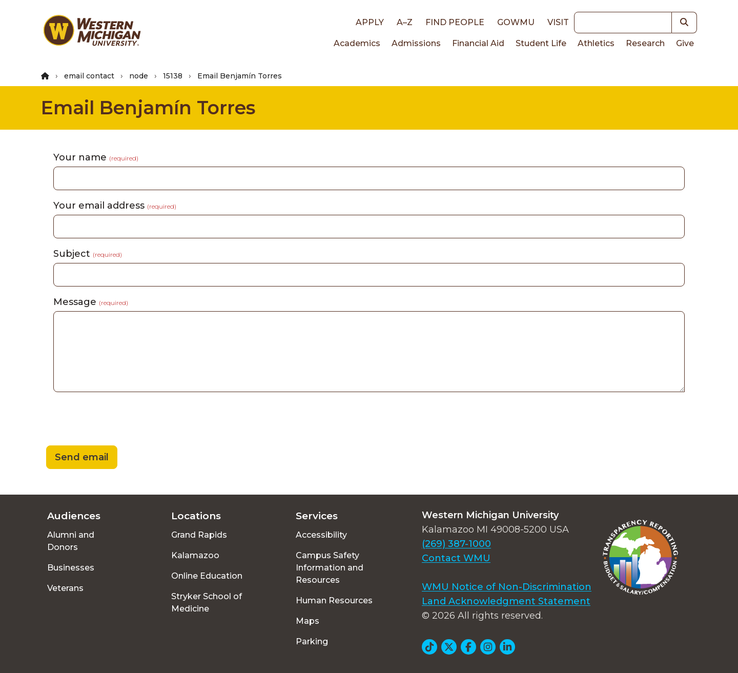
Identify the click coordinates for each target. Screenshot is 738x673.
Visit (558, 22)
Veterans (65, 588)
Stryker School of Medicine (206, 603)
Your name (95, 157)
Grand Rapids (199, 535)
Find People (454, 22)
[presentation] (119, 420)
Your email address (114, 205)
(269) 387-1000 (456, 543)
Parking (312, 641)
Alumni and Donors (70, 541)
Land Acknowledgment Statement (506, 601)
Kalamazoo (195, 555)
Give (685, 43)
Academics (357, 43)
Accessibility (321, 535)
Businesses (70, 568)
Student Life (541, 43)
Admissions (416, 43)
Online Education (206, 576)
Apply (370, 22)
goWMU (516, 22)
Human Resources (334, 600)
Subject (87, 253)
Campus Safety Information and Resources (329, 567)
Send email (82, 457)
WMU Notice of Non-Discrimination (506, 587)
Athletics (596, 43)
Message (90, 302)
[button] (684, 22)
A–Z (405, 22)
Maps (307, 621)
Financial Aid (478, 43)
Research (645, 43)
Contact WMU (456, 558)
